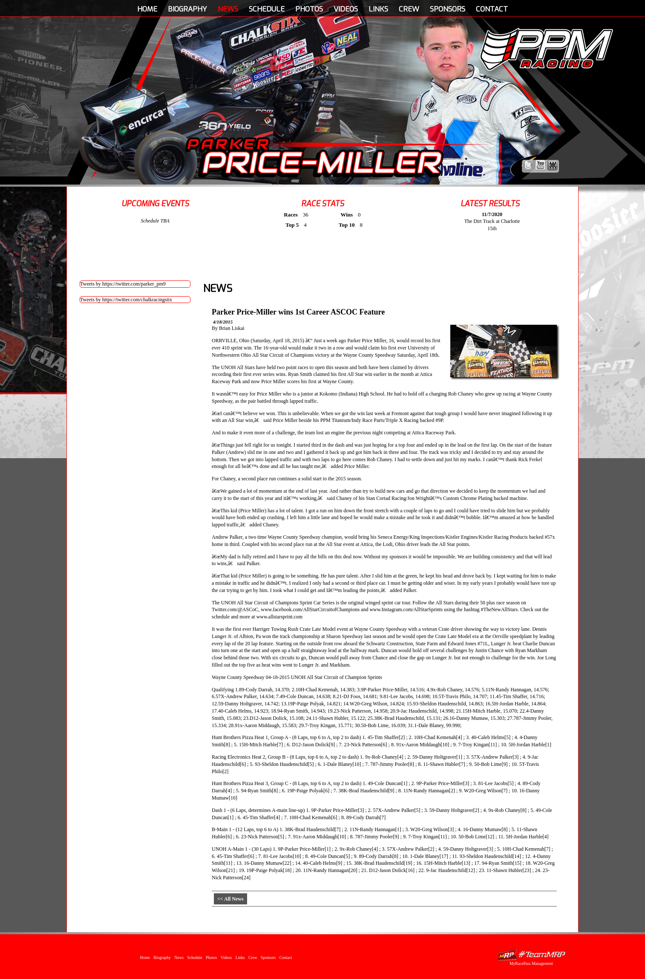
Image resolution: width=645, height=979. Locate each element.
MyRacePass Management (531, 963)
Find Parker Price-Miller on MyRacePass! (552, 165)
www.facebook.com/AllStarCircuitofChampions (310, 609)
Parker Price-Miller (314, 155)
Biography (187, 9)
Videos (346, 9)
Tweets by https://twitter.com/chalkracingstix (126, 300)
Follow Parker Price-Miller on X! (528, 165)
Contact (492, 9)
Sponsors (447, 9)
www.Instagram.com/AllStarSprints (406, 609)
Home (147, 9)
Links (378, 9)
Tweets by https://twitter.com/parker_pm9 (123, 284)
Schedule (267, 9)
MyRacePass (531, 954)
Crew (409, 9)
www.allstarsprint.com (279, 617)
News (228, 9)
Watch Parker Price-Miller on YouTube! (540, 165)
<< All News (230, 899)
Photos (309, 9)
